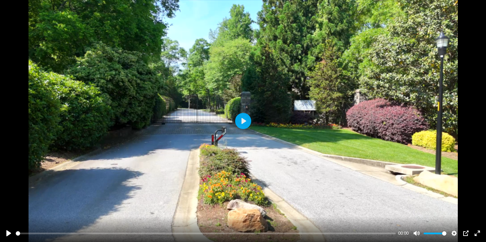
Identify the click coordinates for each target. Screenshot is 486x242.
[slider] (206, 233)
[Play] (8, 233)
